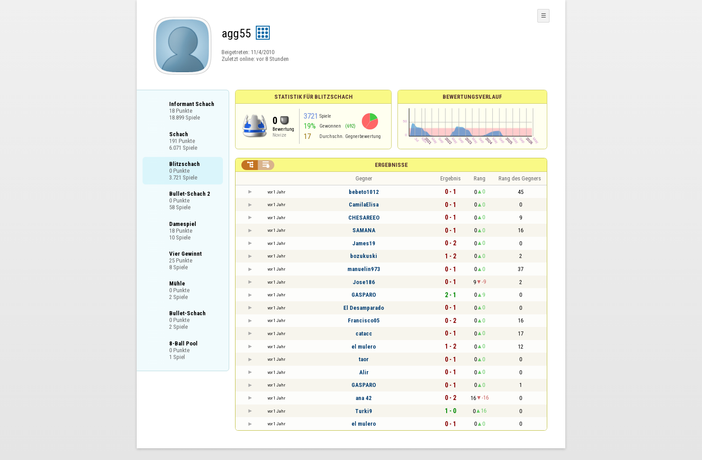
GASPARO (363, 294)
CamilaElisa (364, 204)
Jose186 (364, 282)
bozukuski (363, 256)
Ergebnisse (391, 164)
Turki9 (363, 411)
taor (364, 359)
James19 (363, 243)
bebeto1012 (364, 192)
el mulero (363, 346)
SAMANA (363, 230)
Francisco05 (364, 320)
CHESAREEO (363, 217)
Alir (364, 372)
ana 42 (364, 398)
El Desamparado (363, 307)
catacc (364, 333)
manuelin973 (363, 269)
